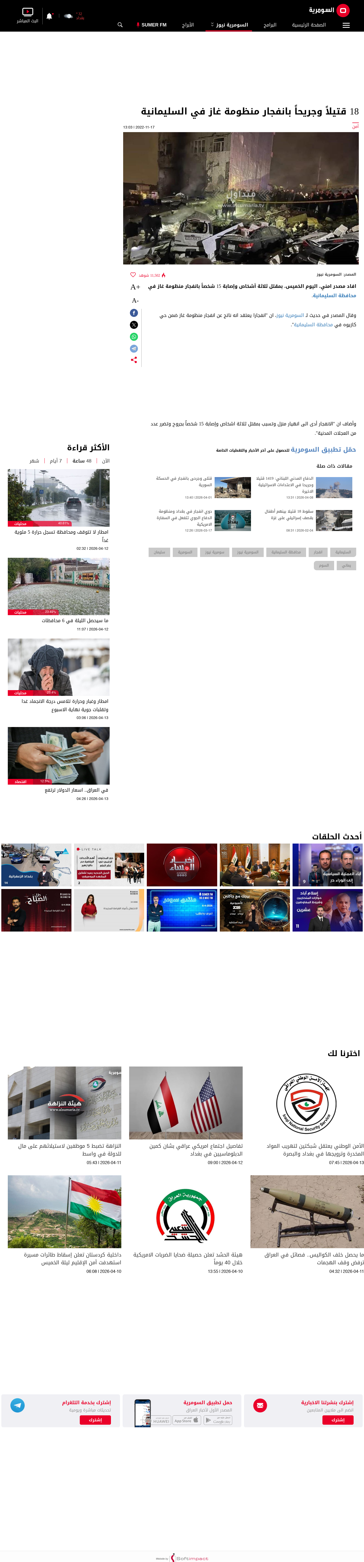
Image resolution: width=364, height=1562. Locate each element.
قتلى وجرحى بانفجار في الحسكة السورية (184, 481)
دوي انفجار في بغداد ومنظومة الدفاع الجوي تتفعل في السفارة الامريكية (184, 518)
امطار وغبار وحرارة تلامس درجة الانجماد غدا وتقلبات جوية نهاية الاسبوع (65, 705)
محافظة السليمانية (334, 295)
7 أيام (56, 461)
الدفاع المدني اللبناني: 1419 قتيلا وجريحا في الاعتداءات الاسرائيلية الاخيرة (284, 485)
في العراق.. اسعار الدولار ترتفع (76, 790)
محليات (20, 524)
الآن (106, 461)
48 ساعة (81, 461)
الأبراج (188, 25)
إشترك (95, 1420)
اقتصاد (21, 782)
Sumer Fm (154, 25)
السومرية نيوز (228, 25)
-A (135, 300)
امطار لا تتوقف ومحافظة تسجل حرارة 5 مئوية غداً (61, 536)
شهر (34, 461)
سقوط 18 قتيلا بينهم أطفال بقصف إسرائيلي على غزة (289, 514)
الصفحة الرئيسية (309, 25)
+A (135, 286)
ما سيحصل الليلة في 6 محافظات (75, 620)
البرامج (270, 25)
